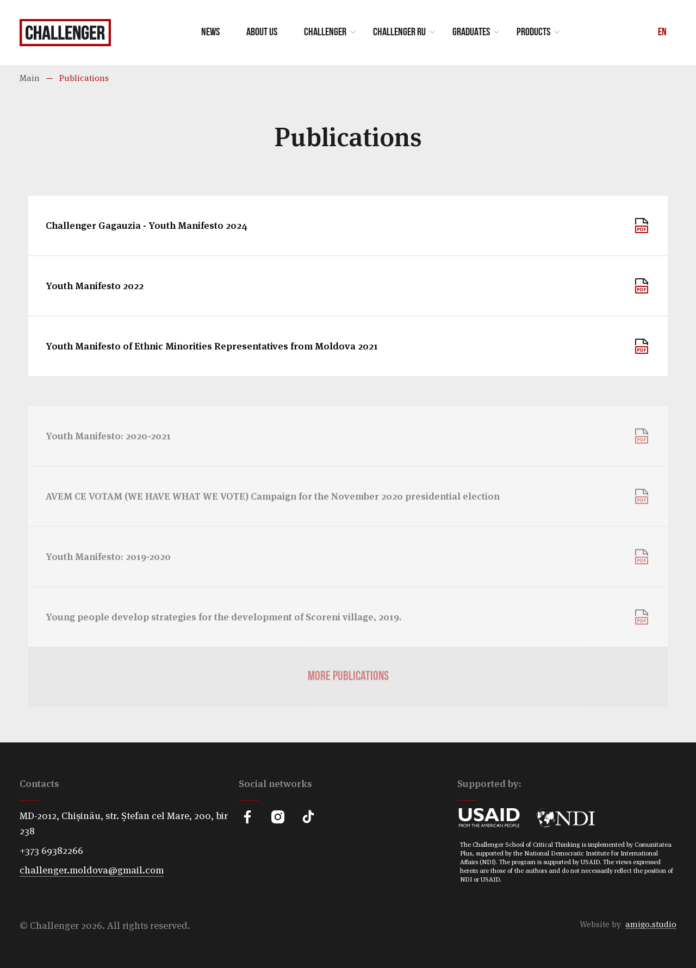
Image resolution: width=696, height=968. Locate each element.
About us (261, 32)
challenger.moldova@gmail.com (92, 870)
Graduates (471, 32)
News (210, 32)
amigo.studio (650, 924)
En (662, 32)
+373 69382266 (51, 850)
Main (30, 78)
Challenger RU (399, 32)
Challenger (325, 32)
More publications (348, 700)
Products (533, 32)
